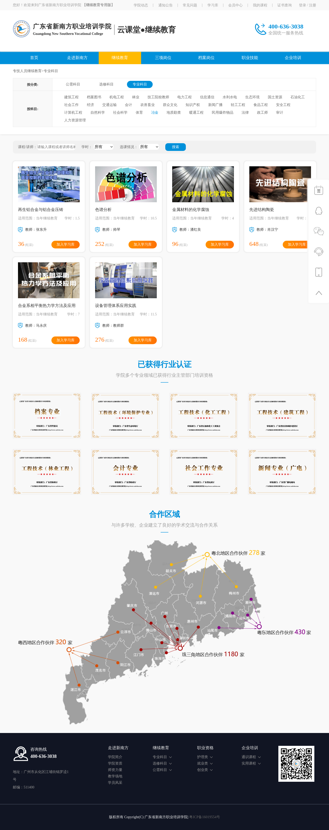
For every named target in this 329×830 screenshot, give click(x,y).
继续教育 (120, 57)
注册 (312, 5)
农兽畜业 (147, 105)
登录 (302, 5)
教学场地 (115, 776)
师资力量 (115, 770)
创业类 (205, 770)
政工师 (262, 112)
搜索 (175, 147)
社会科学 (120, 112)
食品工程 (260, 105)
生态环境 (252, 97)
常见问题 (190, 5)
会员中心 (235, 5)
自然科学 (97, 112)
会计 (128, 105)
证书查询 (284, 5)
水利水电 (230, 97)
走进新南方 (77, 57)
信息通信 (207, 97)
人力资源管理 (75, 120)
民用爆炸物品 (222, 112)
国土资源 (275, 97)
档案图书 (94, 97)
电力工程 (184, 97)
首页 (34, 57)
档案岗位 (206, 57)
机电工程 (116, 97)
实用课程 (251, 763)
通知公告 (165, 5)
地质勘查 (174, 112)
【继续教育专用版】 (98, 5)
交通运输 (109, 105)
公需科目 (73, 84)
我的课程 (260, 5)
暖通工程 (196, 112)
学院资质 (115, 763)
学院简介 (115, 757)
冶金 (154, 112)
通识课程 (251, 757)
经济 (90, 105)
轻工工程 (238, 105)
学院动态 (141, 5)
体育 (139, 112)
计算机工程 (73, 112)
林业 (135, 97)
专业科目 (140, 84)
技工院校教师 (158, 97)
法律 (245, 112)
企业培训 (293, 57)
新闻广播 (215, 105)
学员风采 (115, 783)
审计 (279, 112)
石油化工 (297, 97)
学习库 (212, 5)
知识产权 (193, 105)
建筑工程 (71, 97)
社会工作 (71, 105)
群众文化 (170, 105)
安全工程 (283, 105)
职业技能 (250, 57)
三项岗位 (163, 57)
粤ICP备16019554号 (204, 817)
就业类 (205, 763)
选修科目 (106, 84)
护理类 (205, 757)
